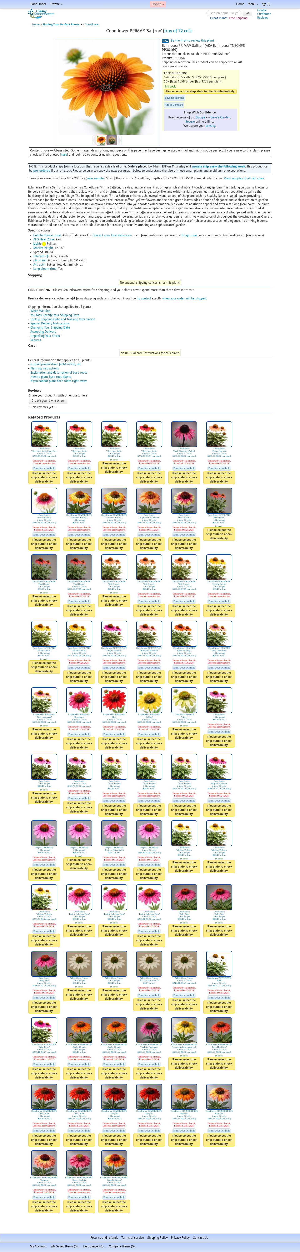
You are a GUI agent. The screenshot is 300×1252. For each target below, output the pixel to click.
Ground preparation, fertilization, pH (55, 364)
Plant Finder (38, 4)
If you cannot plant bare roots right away (58, 381)
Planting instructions (44, 368)
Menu (253, 4)
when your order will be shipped (184, 298)
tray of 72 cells (178, 30)
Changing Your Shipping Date (50, 327)
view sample (95, 178)
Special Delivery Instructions (50, 323)
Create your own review (48, 401)
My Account (38, 1246)
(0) (266, 4)
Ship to (158, 4)
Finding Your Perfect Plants (62, 24)
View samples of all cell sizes (244, 178)
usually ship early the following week (218, 166)
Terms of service (132, 1238)
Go (248, 13)
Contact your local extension (112, 235)
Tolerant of (40, 256)
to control (144, 298)
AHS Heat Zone (43, 239)
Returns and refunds (104, 1238)
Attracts (39, 264)
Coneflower (92, 24)
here (64, 154)
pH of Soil (39, 260)
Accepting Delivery (43, 332)
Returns (35, 340)
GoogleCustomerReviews (264, 14)
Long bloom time (44, 269)
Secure (190, 121)
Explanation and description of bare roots (58, 372)
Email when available (44, 468)
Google (200, 117)
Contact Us (200, 1238)
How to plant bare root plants (50, 377)
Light (36, 243)
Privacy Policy (180, 1238)
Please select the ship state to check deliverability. (200, 91)
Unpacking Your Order (45, 336)
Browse (56, 4)
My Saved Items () (65, 1246)
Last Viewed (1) (94, 1246)
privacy (210, 126)
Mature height (43, 248)
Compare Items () (123, 1246)
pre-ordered (41, 170)
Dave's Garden (220, 117)
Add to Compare (174, 104)
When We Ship (40, 311)
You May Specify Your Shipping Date (54, 315)
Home (240, 4)
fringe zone (189, 235)
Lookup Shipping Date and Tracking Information (62, 319)
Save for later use (174, 97)
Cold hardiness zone (47, 235)
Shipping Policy (157, 1238)
